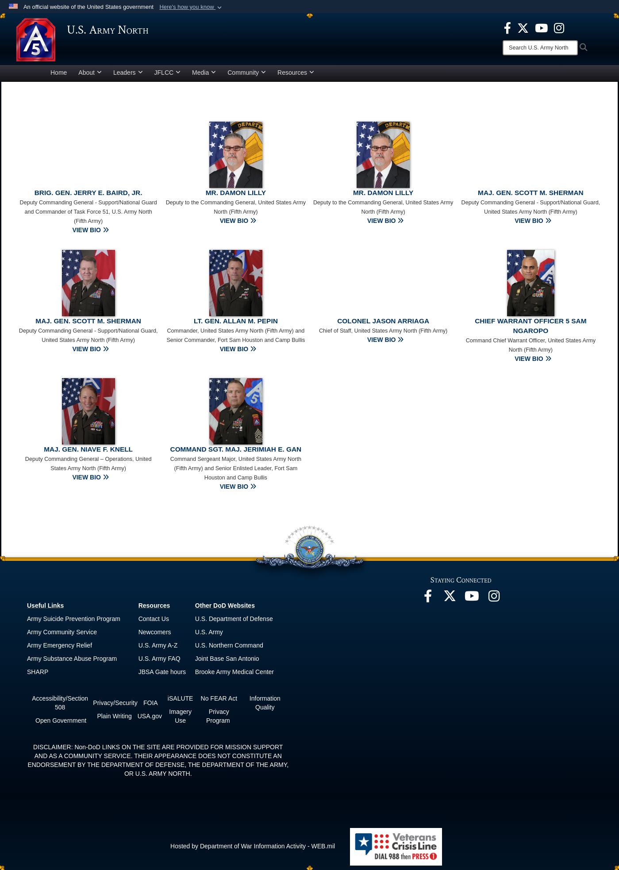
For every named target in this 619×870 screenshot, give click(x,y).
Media (204, 72)
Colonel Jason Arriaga (383, 321)
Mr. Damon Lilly (236, 192)
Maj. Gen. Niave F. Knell (88, 449)
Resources (295, 72)
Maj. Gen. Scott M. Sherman (531, 192)
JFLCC (167, 72)
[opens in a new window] (507, 27)
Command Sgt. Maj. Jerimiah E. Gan (236, 449)
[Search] (540, 47)
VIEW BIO (90, 230)
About (90, 72)
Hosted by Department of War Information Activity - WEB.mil (252, 846)
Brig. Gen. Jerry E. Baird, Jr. (88, 192)
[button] (191, 7)
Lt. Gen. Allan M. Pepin (236, 321)
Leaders (128, 72)
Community (246, 72)
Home (58, 72)
